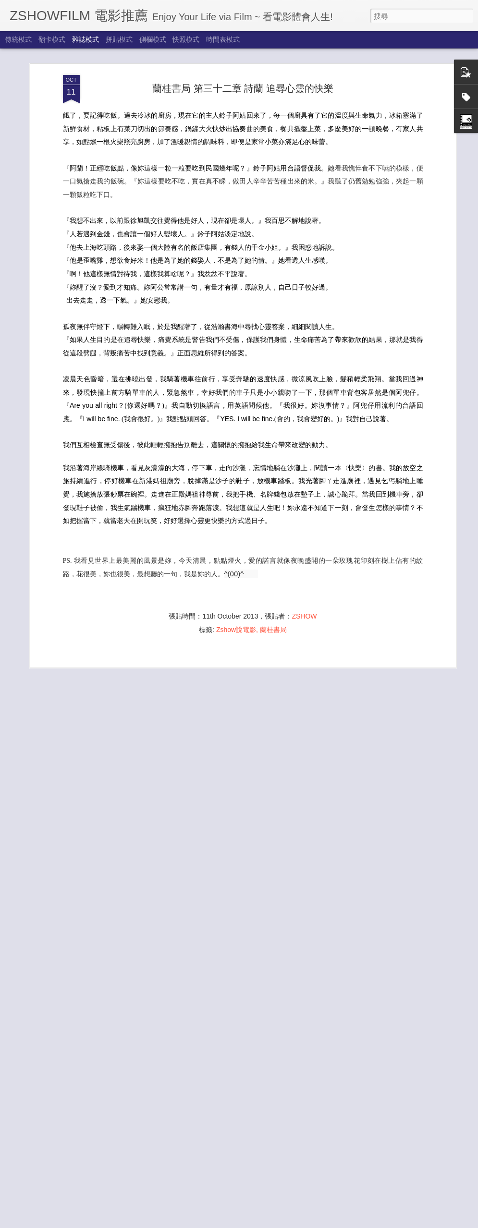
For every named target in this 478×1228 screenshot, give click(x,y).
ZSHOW (304, 589)
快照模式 (185, 39)
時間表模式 (223, 39)
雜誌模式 (85, 39)
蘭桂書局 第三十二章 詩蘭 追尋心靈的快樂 (242, 61)
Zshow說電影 (236, 603)
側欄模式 (152, 39)
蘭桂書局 (273, 603)
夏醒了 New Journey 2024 (193, 1218)
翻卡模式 (51, 39)
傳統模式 (18, 39)
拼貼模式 (119, 39)
